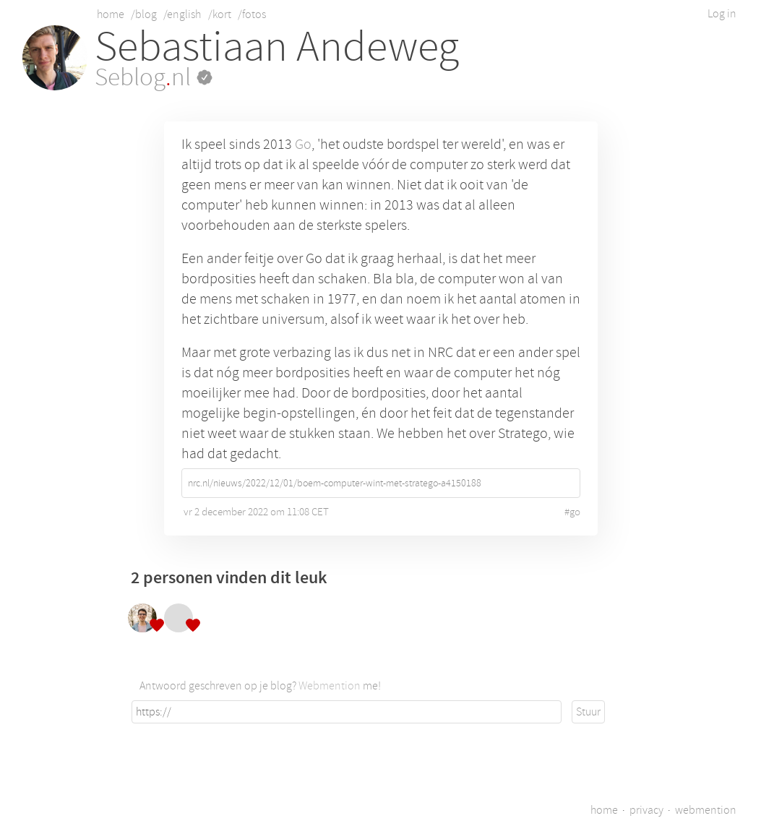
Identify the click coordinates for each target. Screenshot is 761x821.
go (574, 512)
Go (303, 144)
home (110, 14)
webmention (705, 810)
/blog (144, 14)
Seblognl (153, 77)
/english (182, 14)
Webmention (329, 686)
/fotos (252, 14)
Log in (722, 14)
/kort (219, 14)
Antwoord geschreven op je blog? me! (260, 686)
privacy (646, 810)
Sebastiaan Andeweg (277, 47)
